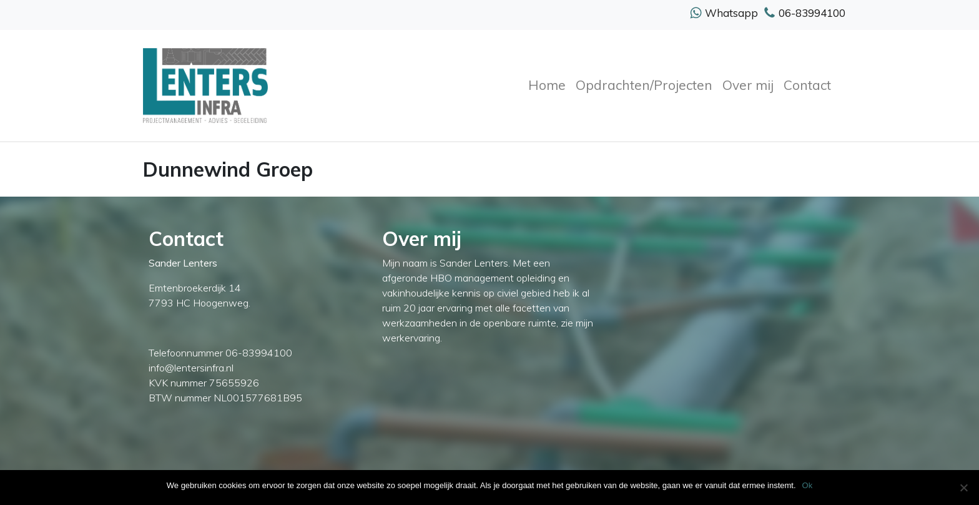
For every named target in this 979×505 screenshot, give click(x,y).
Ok (807, 485)
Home (547, 85)
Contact (807, 85)
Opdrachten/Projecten (644, 85)
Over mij (748, 85)
